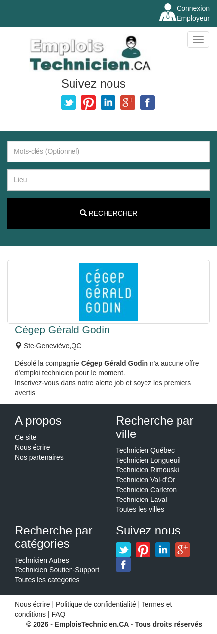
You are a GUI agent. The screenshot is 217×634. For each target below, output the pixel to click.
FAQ (58, 614)
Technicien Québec (145, 450)
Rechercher (109, 213)
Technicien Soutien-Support (57, 570)
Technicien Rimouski (147, 470)
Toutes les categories (47, 580)
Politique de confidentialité (96, 604)
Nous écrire (32, 447)
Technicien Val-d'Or (145, 480)
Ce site (25, 437)
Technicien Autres (42, 560)
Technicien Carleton (146, 490)
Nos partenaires (39, 457)
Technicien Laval (141, 499)
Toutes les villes (140, 509)
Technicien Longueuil (148, 460)
